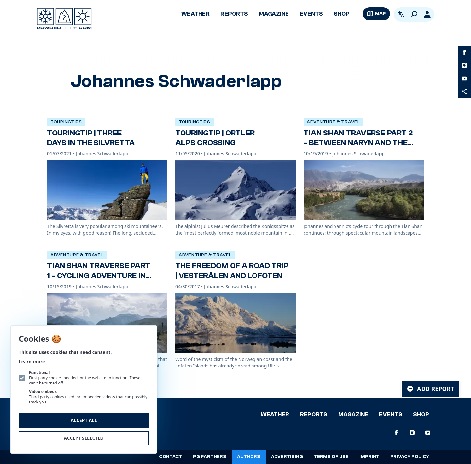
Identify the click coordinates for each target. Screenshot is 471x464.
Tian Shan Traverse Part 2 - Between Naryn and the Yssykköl (358, 143)
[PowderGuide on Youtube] (464, 78)
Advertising (287, 456)
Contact (170, 456)
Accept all (84, 420)
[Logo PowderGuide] (64, 18)
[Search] (414, 14)
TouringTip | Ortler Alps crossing (215, 138)
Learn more (32, 361)
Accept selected (84, 438)
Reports (234, 13)
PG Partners (209, 456)
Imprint (369, 456)
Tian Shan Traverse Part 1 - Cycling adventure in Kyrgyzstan (98, 275)
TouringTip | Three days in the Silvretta (91, 138)
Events (311, 13)
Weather (195, 13)
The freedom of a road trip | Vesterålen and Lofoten (231, 270)
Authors (248, 456)
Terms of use (331, 456)
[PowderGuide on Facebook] (464, 52)
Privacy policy (409, 456)
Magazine (274, 13)
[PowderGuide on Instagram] (464, 65)
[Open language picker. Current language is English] (401, 14)
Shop (342, 13)
